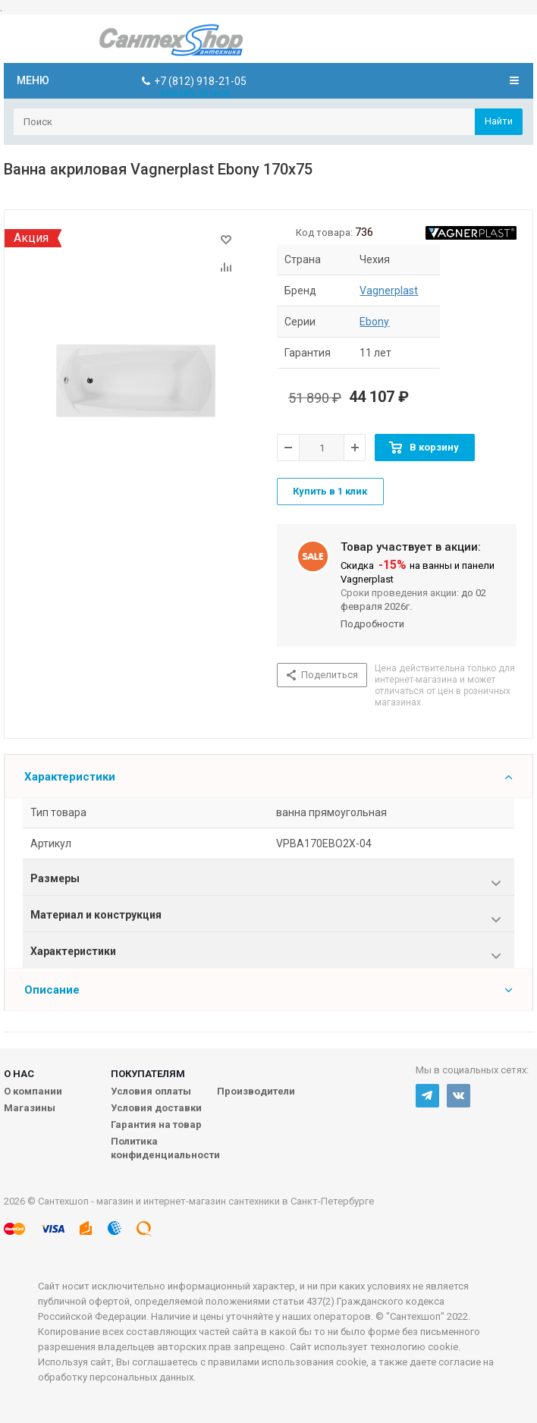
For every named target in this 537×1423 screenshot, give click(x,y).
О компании (33, 1091)
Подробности (372, 624)
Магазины (29, 1108)
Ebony (374, 322)
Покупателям (148, 1073)
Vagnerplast (389, 290)
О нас (19, 1073)
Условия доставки (156, 1108)
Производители (256, 1091)
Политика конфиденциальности (165, 1148)
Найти (499, 121)
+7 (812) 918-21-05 (200, 81)
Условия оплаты (151, 1091)
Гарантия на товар (156, 1124)
